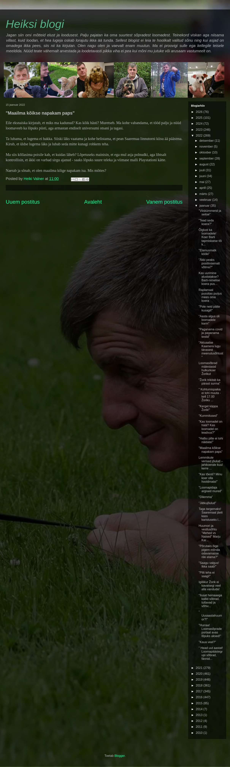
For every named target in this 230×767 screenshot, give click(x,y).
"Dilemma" (206, 497)
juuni (203, 176)
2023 (199, 129)
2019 (199, 679)
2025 (199, 117)
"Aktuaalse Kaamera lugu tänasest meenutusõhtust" (211, 350)
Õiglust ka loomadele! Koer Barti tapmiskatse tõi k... (210, 237)
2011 (199, 726)
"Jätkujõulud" (207, 503)
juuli (202, 170)
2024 (199, 123)
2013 (199, 715)
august (204, 164)
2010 (199, 732)
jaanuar (204, 205)
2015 (199, 703)
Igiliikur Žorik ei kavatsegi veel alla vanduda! (210, 585)
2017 (199, 691)
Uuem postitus (23, 202)
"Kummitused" (208, 415)
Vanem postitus (164, 202)
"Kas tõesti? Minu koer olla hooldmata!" (210, 478)
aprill (203, 187)
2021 (199, 667)
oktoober (205, 152)
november (206, 146)
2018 (199, 685)
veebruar (205, 199)
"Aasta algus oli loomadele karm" (209, 320)
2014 (199, 709)
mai (202, 182)
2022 (199, 135)
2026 (199, 111)
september (207, 158)
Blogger (119, 755)
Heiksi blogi (35, 24)
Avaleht (93, 202)
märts (203, 193)
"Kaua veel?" (207, 642)
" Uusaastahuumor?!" (210, 615)
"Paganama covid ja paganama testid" (210, 333)
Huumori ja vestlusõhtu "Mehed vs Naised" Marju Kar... (209, 533)
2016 (199, 697)
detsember (207, 140)
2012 (199, 720)
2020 (199, 673)
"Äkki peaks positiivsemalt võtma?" (209, 263)
